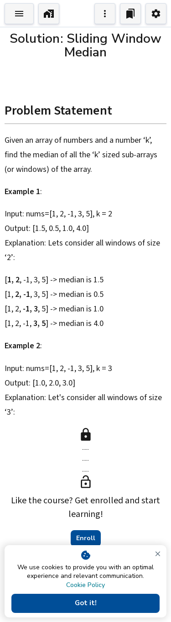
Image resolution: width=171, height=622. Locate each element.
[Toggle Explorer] (19, 13)
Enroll (86, 538)
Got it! (85, 603)
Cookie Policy (85, 585)
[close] (157, 553)
